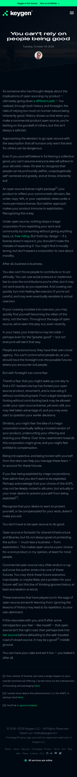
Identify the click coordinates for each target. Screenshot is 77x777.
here (37, 686)
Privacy (48, 749)
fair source (10, 635)
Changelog (36, 749)
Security (25, 749)
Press (25, 753)
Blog (70, 749)
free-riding (22, 236)
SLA (64, 749)
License (34, 753)
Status (8, 749)
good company (28, 705)
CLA (42, 753)
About (16, 749)
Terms (57, 749)
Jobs (17, 753)
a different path (44, 101)
